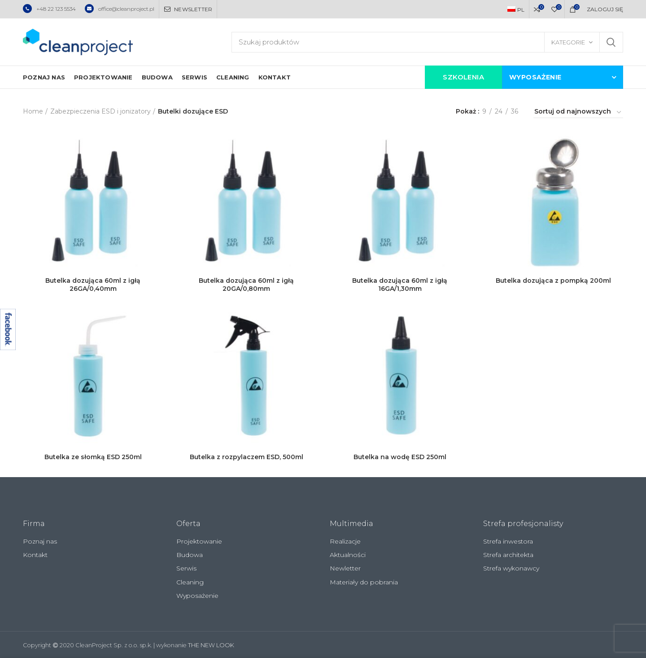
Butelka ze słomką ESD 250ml (93, 457)
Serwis (186, 568)
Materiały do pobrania (364, 582)
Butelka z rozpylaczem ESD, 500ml (246, 457)
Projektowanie (199, 541)
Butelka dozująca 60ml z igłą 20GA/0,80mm (246, 284)
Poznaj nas (40, 541)
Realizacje (345, 541)
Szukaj (611, 42)
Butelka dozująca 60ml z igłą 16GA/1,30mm (399, 284)
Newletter (345, 568)
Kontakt (35, 555)
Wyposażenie (197, 596)
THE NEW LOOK (211, 645)
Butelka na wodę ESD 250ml (400, 457)
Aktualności (348, 555)
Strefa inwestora (508, 541)
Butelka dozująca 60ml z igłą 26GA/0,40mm (92, 284)
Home (33, 111)
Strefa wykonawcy (511, 568)
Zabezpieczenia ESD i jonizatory (100, 111)
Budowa (189, 555)
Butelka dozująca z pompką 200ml (553, 280)
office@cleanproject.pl (119, 8)
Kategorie (568, 42)
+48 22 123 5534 (49, 8)
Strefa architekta (508, 555)
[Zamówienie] (578, 112)
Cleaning (190, 582)
